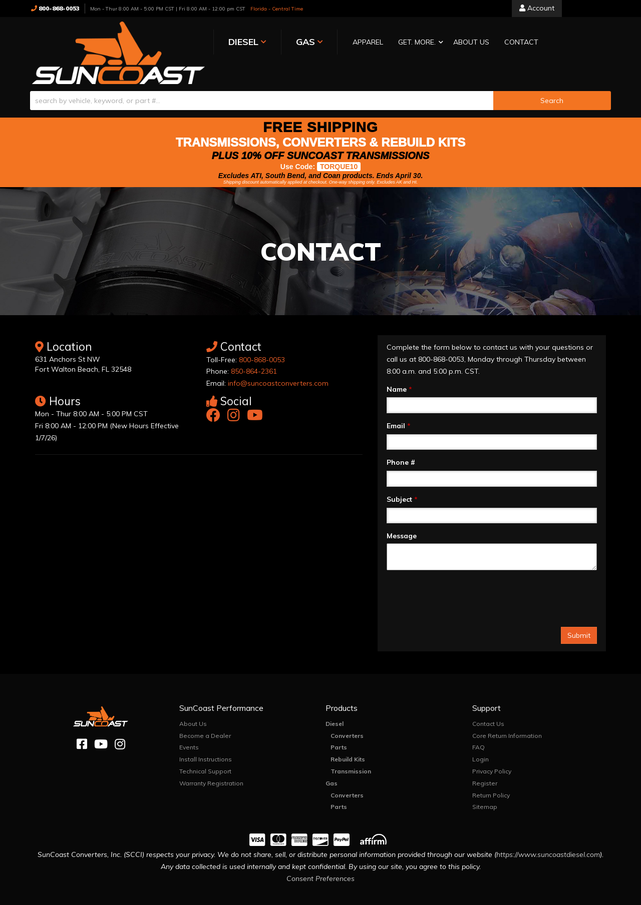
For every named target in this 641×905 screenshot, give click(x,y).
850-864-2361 (254, 351)
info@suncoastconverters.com (278, 363)
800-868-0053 (262, 339)
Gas (332, 763)
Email (399, 405)
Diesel (335, 703)
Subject (402, 479)
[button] (357, 43)
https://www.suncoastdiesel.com (548, 834)
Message (402, 515)
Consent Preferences (320, 858)
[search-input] (261, 80)
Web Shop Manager (420, 896)
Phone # (401, 442)
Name (399, 369)
